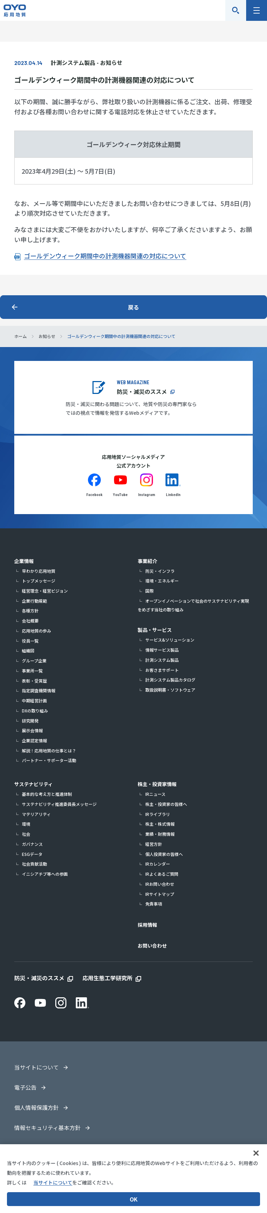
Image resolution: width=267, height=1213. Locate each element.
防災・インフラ (160, 571)
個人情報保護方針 (36, 1107)
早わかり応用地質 (38, 571)
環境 (26, 824)
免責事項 (153, 904)
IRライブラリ (157, 814)
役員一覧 (30, 641)
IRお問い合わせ (159, 884)
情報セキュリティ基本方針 (47, 1127)
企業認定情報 (34, 740)
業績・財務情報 (160, 834)
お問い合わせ (152, 945)
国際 (149, 591)
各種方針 (30, 610)
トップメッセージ (38, 581)
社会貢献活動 (34, 864)
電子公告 (25, 1087)
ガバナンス (32, 844)
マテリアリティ (36, 814)
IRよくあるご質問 (161, 874)
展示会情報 (32, 730)
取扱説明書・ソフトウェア (170, 690)
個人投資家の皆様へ (164, 854)
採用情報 (147, 924)
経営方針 (153, 844)
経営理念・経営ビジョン (45, 591)
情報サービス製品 (162, 650)
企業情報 (24, 561)
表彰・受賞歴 (34, 681)
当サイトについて (36, 1067)
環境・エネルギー (162, 581)
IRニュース (155, 794)
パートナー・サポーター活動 (49, 760)
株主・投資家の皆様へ (166, 804)
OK (134, 1199)
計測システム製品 (162, 660)
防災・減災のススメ (142, 391)
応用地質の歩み (36, 631)
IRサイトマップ (159, 894)
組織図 (28, 650)
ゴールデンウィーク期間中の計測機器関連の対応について (105, 255)
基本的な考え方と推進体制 (47, 794)
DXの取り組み (35, 710)
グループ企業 (34, 660)
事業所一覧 (32, 671)
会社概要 (30, 621)
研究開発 (30, 721)
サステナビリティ (33, 784)
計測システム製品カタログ (170, 680)
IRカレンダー (157, 864)
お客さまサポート (162, 670)
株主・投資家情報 (157, 784)
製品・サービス (155, 629)
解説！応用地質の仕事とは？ (49, 750)
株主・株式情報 (160, 824)
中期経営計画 (34, 700)
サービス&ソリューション (169, 640)
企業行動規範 (34, 601)
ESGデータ (32, 854)
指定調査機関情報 (38, 690)
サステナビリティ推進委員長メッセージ (59, 804)
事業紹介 (147, 561)
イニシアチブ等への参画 (45, 874)
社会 (26, 834)
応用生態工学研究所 (107, 978)
